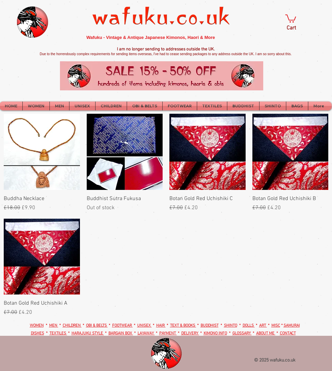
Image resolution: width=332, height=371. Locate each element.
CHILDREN (72, 325)
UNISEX (144, 325)
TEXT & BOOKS (183, 325)
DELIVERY (190, 333)
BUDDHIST (210, 325)
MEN (53, 325)
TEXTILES (58, 333)
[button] (290, 18)
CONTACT (288, 333)
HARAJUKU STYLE (87, 333)
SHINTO (230, 325)
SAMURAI (292, 325)
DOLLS (249, 325)
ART (263, 325)
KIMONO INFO (215, 333)
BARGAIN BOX (120, 333)
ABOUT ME (265, 333)
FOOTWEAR (122, 325)
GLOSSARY (242, 333)
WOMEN (37, 325)
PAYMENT (168, 333)
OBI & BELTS (97, 325)
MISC (275, 325)
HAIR (161, 325)
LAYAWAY (146, 333)
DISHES (37, 333)
